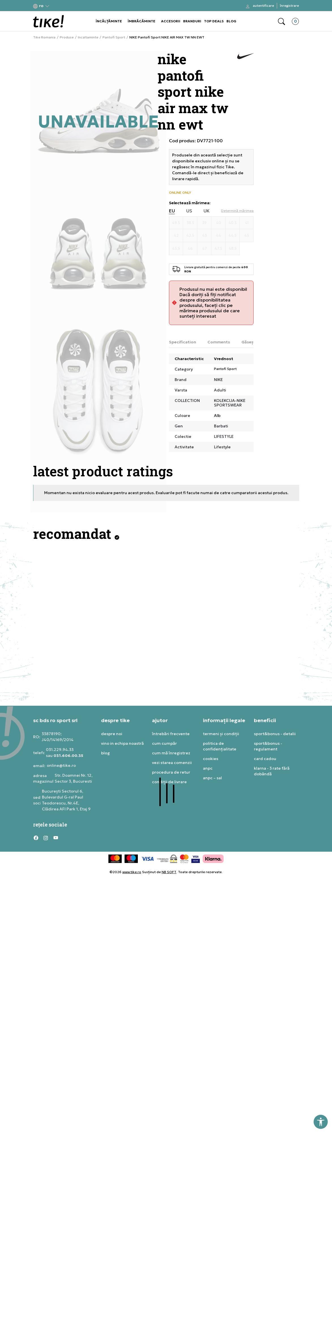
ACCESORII (170, 21)
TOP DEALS (214, 21)
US (189, 211)
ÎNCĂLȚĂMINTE (109, 21)
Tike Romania (44, 37)
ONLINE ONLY (180, 193)
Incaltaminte (88, 37)
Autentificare (263, 5)
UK (207, 211)
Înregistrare (289, 5)
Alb (217, 415)
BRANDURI (192, 21)
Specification (182, 342)
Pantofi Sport (113, 37)
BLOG (231, 21)
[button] (41, 5)
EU (172, 211)
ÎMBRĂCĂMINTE (141, 21)
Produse (67, 37)
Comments (218, 342)
